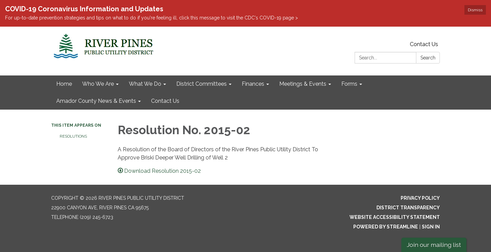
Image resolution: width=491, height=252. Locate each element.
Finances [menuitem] (253, 84)
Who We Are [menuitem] (98, 84)
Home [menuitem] (64, 84)
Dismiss (475, 10)
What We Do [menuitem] (145, 84)
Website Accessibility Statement (394, 217)
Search (427, 57)
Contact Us (424, 44)
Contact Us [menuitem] (165, 101)
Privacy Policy (420, 198)
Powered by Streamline (385, 226)
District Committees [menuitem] (201, 84)
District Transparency (408, 207)
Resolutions (73, 136)
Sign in (431, 226)
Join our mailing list (434, 244)
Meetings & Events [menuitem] (302, 84)
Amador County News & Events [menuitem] (96, 101)
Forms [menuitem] (349, 84)
